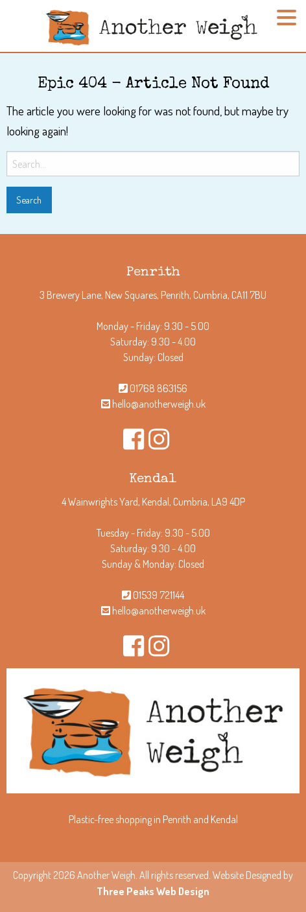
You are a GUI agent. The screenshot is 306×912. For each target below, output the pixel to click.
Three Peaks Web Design (153, 891)
